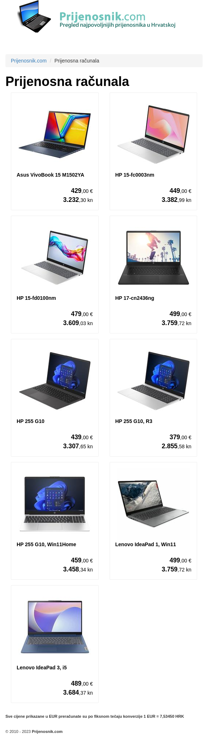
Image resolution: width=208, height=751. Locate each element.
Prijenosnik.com (29, 61)
